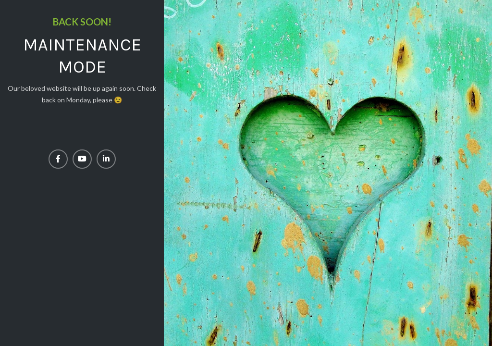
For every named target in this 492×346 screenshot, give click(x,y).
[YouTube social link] (82, 159)
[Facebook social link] (58, 159)
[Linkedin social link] (106, 159)
